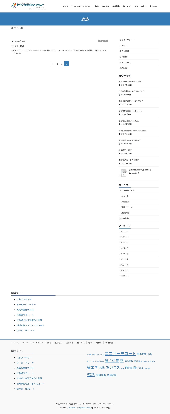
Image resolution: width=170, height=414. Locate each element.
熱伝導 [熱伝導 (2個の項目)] (137, 361)
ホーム (16, 342)
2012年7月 (124, 237)
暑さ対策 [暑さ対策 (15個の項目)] (112, 360)
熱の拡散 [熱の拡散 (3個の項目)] (129, 361)
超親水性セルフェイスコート (30, 325)
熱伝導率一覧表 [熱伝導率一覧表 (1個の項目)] (146, 361)
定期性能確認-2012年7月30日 (131, 101)
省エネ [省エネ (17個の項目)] (92, 367)
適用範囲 (58, 342)
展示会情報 (124, 51)
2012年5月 (124, 242)
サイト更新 (18, 46)
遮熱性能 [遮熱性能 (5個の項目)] (101, 375)
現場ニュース (125, 62)
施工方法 (81, 342)
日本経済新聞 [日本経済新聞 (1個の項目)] (99, 361)
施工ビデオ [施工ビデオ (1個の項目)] (90, 361)
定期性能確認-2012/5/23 (129, 120)
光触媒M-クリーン (25, 315)
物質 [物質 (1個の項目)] (153, 361)
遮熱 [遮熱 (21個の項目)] (91, 374)
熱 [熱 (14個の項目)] (122, 360)
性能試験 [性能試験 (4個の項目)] (142, 354)
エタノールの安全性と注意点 (131, 81)
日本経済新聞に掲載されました (132, 91)
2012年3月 (124, 253)
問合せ (99, 342)
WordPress (73, 407)
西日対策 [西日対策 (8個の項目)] (131, 367)
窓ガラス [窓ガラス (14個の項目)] (113, 367)
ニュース (103, 41)
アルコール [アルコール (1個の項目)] (100, 354)
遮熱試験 (123, 68)
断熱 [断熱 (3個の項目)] (150, 354)
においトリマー (24, 299)
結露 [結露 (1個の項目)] (122, 368)
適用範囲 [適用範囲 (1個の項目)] (147, 368)
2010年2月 (124, 270)
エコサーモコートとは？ (33, 342)
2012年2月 (124, 259)
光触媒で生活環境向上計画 (29, 320)
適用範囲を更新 (125, 150)
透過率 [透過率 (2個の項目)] (140, 368)
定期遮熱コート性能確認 (129, 160)
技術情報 (123, 56)
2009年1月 (124, 276)
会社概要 (109, 342)
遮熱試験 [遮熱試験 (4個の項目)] (112, 375)
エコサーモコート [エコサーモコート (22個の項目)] (120, 353)
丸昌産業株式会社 (25, 309)
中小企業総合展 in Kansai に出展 (132, 130)
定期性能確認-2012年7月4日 (130, 111)
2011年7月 (124, 264)
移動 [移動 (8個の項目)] (102, 367)
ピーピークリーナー (26, 304)
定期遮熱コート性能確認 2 (130, 140)
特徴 (49, 342)
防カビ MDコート (26, 330)
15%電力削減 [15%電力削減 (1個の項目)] (91, 354)
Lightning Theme (84, 407)
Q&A (90, 342)
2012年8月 (124, 231)
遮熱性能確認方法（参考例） (141, 169)
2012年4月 (124, 248)
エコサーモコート (127, 40)
